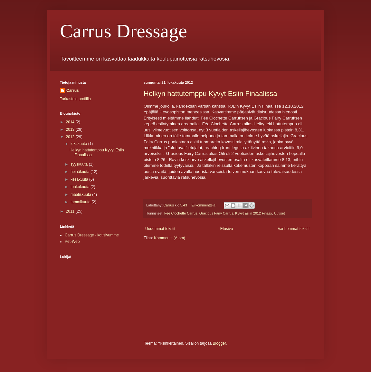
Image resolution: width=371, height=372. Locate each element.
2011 (71, 211)
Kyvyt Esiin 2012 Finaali (253, 213)
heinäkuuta (80, 171)
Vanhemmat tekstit (293, 228)
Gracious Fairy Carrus (216, 213)
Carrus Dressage (123, 31)
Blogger (219, 343)
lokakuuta (79, 143)
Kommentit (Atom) (169, 238)
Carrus (72, 90)
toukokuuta (80, 187)
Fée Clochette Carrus (180, 213)
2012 (71, 137)
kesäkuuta (80, 179)
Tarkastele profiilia (75, 99)
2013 (71, 129)
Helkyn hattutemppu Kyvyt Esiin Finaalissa (210, 94)
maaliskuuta (81, 194)
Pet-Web (72, 241)
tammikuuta (81, 202)
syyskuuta (80, 164)
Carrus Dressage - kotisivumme (92, 235)
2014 (71, 122)
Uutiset (279, 213)
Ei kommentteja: (204, 205)
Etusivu (226, 228)
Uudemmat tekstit (160, 228)
